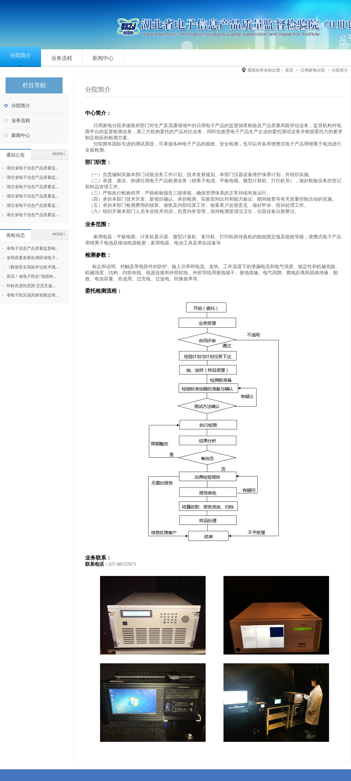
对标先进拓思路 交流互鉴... (31, 286)
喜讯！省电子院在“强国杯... (31, 276)
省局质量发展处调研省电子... (32, 258)
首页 (289, 70)
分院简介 (20, 55)
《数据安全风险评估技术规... (32, 267)
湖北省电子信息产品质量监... (32, 168)
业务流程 (61, 58)
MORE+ (59, 154)
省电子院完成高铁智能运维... (32, 295)
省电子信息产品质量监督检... (32, 248)
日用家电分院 (312, 70)
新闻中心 (102, 58)
